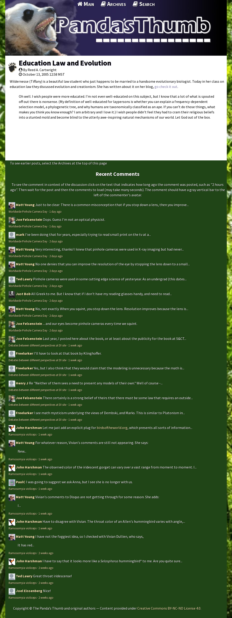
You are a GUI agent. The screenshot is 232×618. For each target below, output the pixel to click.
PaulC (20, 482)
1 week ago (75, 345)
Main (85, 3)
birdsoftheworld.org (112, 427)
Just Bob (23, 294)
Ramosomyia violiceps (22, 434)
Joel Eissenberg (29, 590)
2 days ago (56, 241)
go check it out (166, 86)
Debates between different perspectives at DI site (37, 345)
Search (144, 3)
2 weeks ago (46, 553)
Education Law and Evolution (65, 62)
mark (20, 234)
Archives (113, 3)
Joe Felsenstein (29, 219)
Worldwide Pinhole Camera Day (28, 211)
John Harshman (29, 427)
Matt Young (25, 204)
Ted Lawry (24, 279)
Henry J (22, 383)
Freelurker (24, 353)
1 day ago (55, 211)
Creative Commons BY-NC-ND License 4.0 (169, 608)
